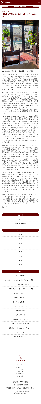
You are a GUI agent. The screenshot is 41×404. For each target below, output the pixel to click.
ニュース (20, 215)
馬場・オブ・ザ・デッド (20, 336)
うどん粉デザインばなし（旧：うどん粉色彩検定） (20, 280)
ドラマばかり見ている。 (20, 302)
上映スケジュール (20, 365)
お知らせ (20, 219)
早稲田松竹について (20, 367)
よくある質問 (20, 376)
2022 (20, 247)
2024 (20, 256)
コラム (20, 271)
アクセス (20, 369)
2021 (20, 243)
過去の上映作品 (20, 374)
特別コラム (20, 332)
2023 (20, 252)
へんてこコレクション (20, 306)
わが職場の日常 (20, 310)
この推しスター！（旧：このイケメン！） (20, 289)
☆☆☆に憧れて (20, 275)
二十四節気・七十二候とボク (20, 319)
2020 (20, 239)
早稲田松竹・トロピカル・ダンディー (20, 328)
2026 (20, 265)
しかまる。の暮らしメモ (20, 293)
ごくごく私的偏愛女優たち (20, 284)
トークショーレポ (20, 223)
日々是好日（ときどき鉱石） (20, 323)
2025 (20, 260)
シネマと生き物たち (20, 297)
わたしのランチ (20, 315)
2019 (20, 234)
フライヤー (20, 230)
